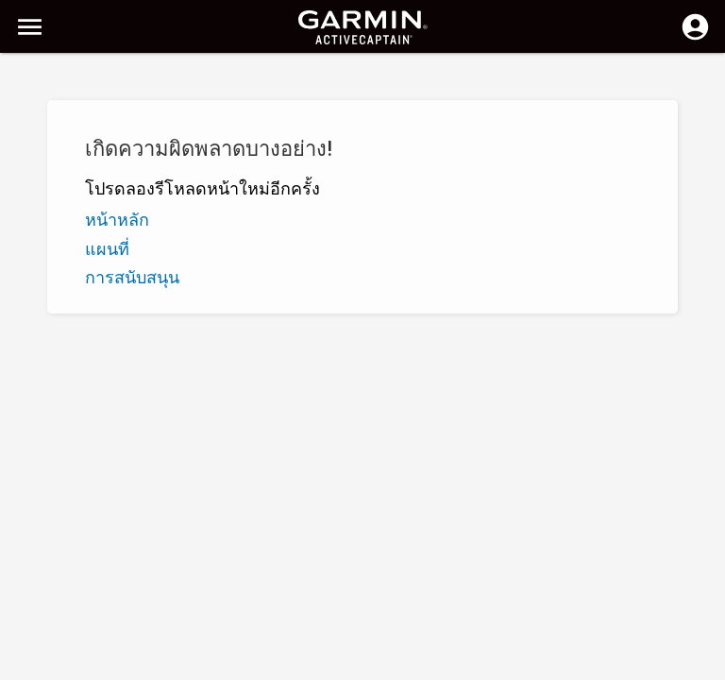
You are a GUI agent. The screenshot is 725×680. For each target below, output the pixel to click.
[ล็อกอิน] (695, 37)
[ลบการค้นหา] (349, 81)
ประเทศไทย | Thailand (415, 663)
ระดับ (120, 168)
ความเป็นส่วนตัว (292, 663)
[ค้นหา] (159, 80)
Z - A (74, 168)
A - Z (31, 168)
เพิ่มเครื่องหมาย (308, 168)
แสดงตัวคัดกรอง (66, 125)
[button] (701, 594)
